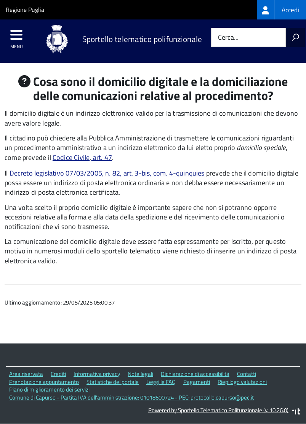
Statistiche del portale (113, 381)
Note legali (140, 373)
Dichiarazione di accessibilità (195, 373)
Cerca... (228, 38)
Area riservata (26, 373)
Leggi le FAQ (161, 381)
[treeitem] (281, 9)
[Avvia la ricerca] (295, 37)
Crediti (58, 373)
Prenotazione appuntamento (44, 381)
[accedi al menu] (16, 37)
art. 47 (101, 157)
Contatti (246, 373)
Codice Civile (71, 157)
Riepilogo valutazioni (242, 381)
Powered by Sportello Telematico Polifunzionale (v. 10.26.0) (218, 410)
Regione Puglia (25, 9)
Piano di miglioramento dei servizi (49, 389)
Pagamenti (196, 381)
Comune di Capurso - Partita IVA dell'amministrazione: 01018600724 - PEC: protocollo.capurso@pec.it (131, 397)
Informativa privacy (97, 373)
